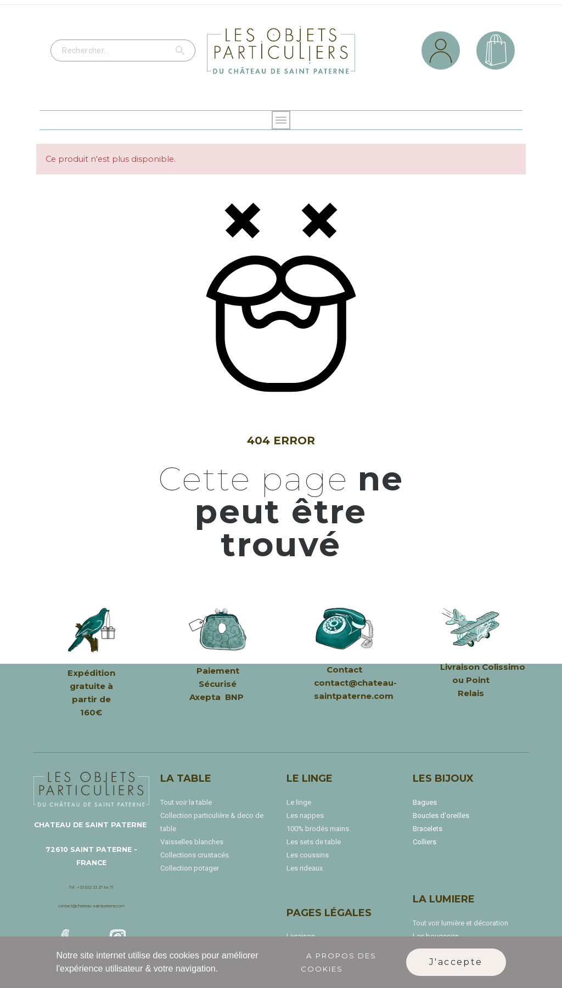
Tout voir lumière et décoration (460, 923)
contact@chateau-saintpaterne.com (91, 906)
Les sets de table (313, 842)
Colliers (424, 842)
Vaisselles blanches (191, 842)
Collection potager (189, 868)
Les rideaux (304, 868)
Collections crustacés (194, 855)
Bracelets (427, 829)
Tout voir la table (186, 802)
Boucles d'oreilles (441, 815)
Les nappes (305, 815)
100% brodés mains (317, 829)
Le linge (298, 802)
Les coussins (307, 855)
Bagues (425, 802)
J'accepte (456, 962)
